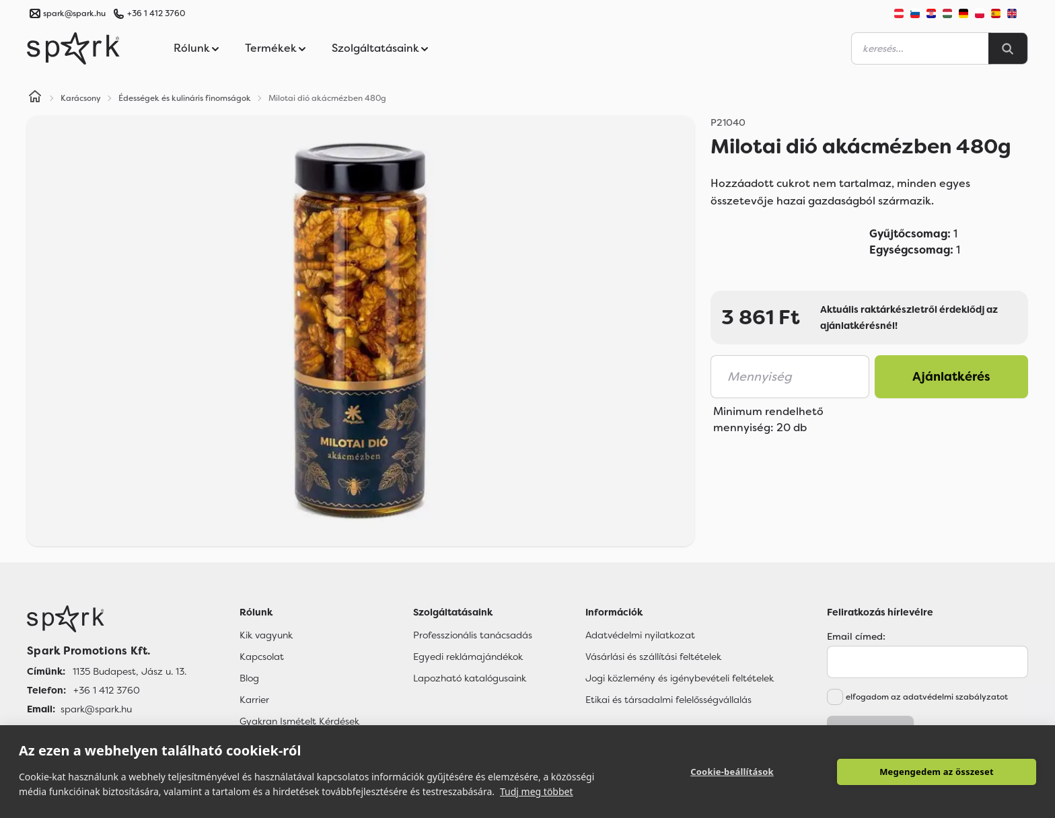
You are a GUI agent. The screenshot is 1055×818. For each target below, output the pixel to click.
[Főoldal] (106, 618)
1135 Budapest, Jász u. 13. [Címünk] (129, 671)
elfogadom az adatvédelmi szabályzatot (927, 697)
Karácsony (81, 98)
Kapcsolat (262, 656)
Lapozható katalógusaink (469, 678)
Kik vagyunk (266, 635)
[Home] (35, 98)
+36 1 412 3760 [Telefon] (106, 690)
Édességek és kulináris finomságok (184, 98)
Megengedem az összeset (936, 772)
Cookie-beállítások (732, 772)
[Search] (1008, 48)
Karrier (254, 700)
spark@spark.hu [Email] (96, 709)
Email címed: (856, 636)
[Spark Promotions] (73, 48)
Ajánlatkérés (951, 377)
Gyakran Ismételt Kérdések (299, 721)
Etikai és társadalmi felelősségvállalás (668, 700)
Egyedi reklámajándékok (468, 656)
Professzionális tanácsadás (472, 635)
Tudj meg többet (536, 791)
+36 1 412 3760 (156, 13)
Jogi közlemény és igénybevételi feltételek (679, 678)
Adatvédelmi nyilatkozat (640, 635)
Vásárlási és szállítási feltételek (653, 656)
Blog (249, 678)
